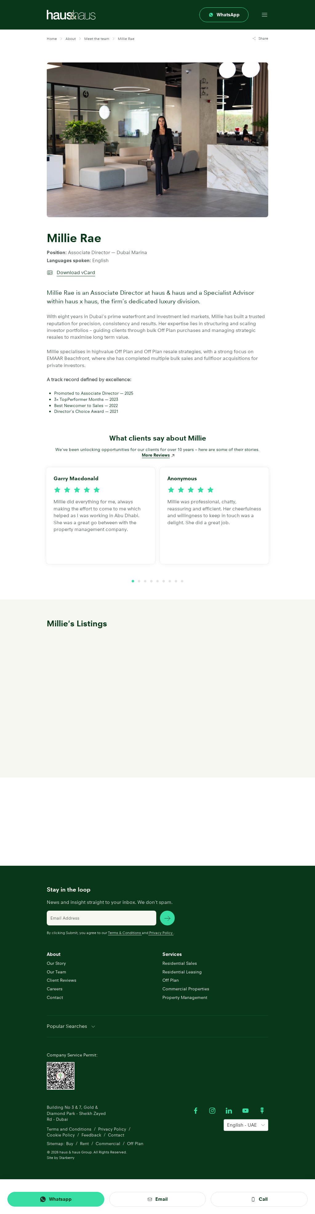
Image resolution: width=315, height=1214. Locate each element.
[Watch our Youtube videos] (245, 1110)
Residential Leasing (182, 972)
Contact (55, 997)
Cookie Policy (61, 1135)
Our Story (56, 963)
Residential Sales (179, 963)
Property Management (184, 997)
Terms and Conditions (69, 1129)
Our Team (56, 972)
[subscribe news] (167, 918)
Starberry (66, 1157)
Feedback (91, 1135)
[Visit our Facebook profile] (195, 1110)
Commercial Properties (185, 989)
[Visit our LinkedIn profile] (229, 1110)
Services (172, 954)
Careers (54, 989)
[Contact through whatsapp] (224, 14)
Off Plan (170, 980)
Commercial (108, 1143)
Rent (84, 1143)
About (53, 954)
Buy (69, 1143)
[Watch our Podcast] (262, 1110)
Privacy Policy (160, 932)
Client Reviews (61, 980)
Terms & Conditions (125, 932)
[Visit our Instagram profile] (212, 1110)
